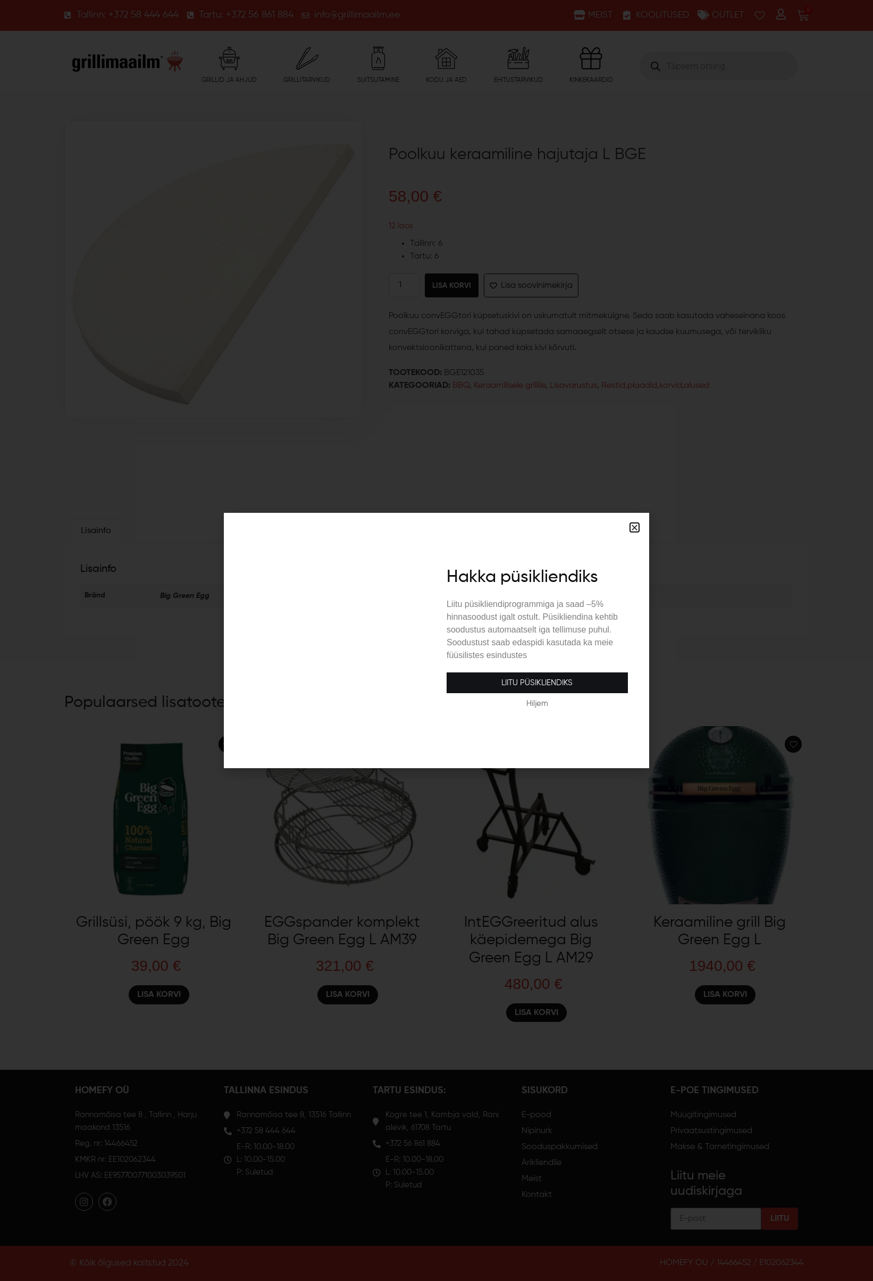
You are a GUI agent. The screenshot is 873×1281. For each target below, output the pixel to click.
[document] (436, 640)
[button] (635, 527)
